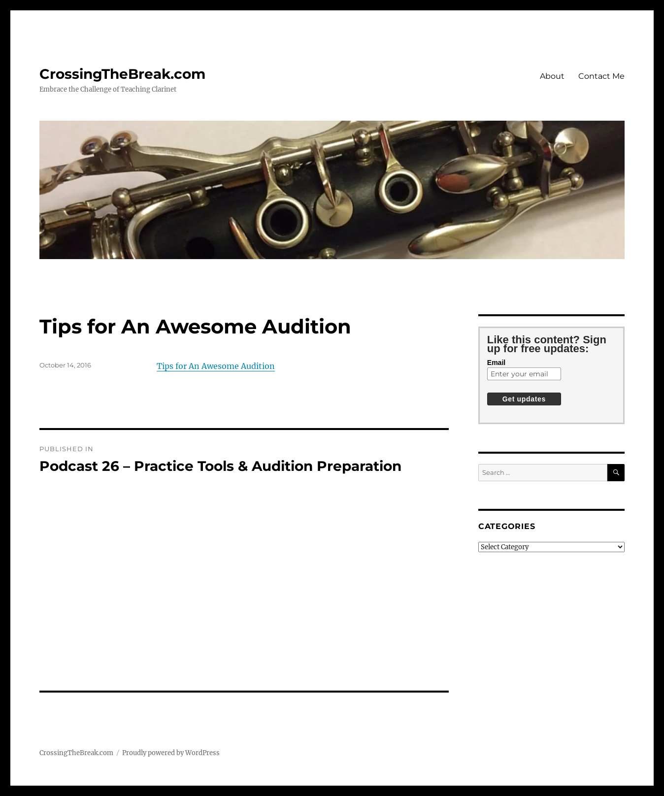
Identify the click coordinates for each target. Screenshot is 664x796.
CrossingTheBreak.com (122, 74)
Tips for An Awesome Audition (216, 366)
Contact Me (601, 76)
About (552, 76)
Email (496, 362)
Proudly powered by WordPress (171, 753)
